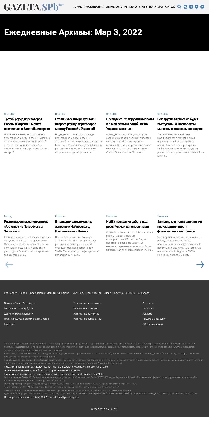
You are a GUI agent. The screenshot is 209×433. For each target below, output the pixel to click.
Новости (60, 222)
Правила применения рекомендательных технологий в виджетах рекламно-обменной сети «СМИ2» (53, 390)
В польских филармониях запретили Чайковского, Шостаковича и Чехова (78, 235)
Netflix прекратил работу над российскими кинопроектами (130, 232)
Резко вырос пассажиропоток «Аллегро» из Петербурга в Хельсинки (27, 235)
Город (8, 222)
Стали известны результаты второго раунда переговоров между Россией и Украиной (74, 128)
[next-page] (200, 281)
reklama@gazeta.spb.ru (66, 413)
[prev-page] (9, 281)
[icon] (179, 7)
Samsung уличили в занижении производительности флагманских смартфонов (177, 237)
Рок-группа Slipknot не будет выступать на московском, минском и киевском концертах (180, 126)
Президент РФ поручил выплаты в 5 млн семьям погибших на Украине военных (128, 126)
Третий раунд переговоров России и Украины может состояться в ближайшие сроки (25, 128)
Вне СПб (9, 114)
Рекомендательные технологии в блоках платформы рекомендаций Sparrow (42, 386)
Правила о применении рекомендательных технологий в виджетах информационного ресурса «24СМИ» (56, 383)
